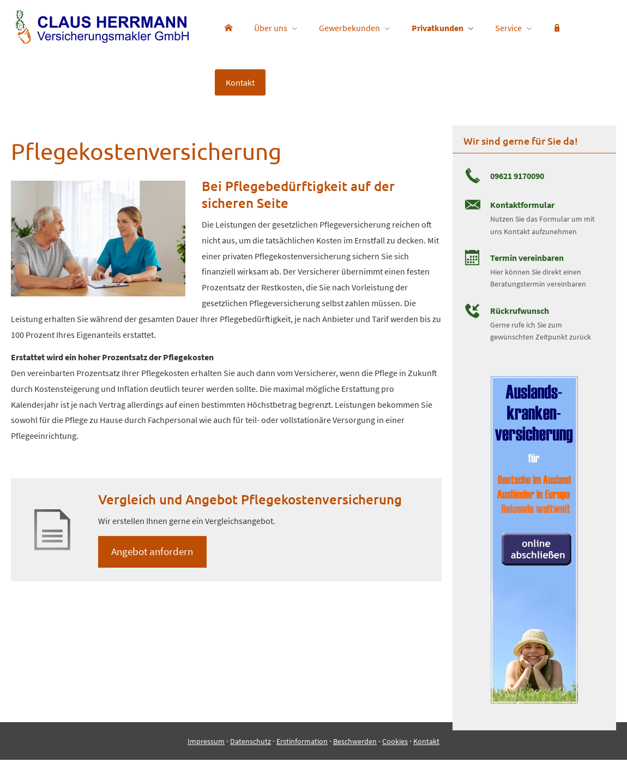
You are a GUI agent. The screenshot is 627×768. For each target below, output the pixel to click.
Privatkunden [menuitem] (437, 27)
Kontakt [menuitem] (240, 82)
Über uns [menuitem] (270, 27)
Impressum (206, 749)
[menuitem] (228, 28)
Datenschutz (250, 749)
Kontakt (426, 749)
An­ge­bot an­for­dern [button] (153, 551)
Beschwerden (355, 749)
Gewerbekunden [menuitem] (349, 27)
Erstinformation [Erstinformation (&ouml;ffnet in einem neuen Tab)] (302, 749)
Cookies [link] (395, 749)
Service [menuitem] (508, 27)
